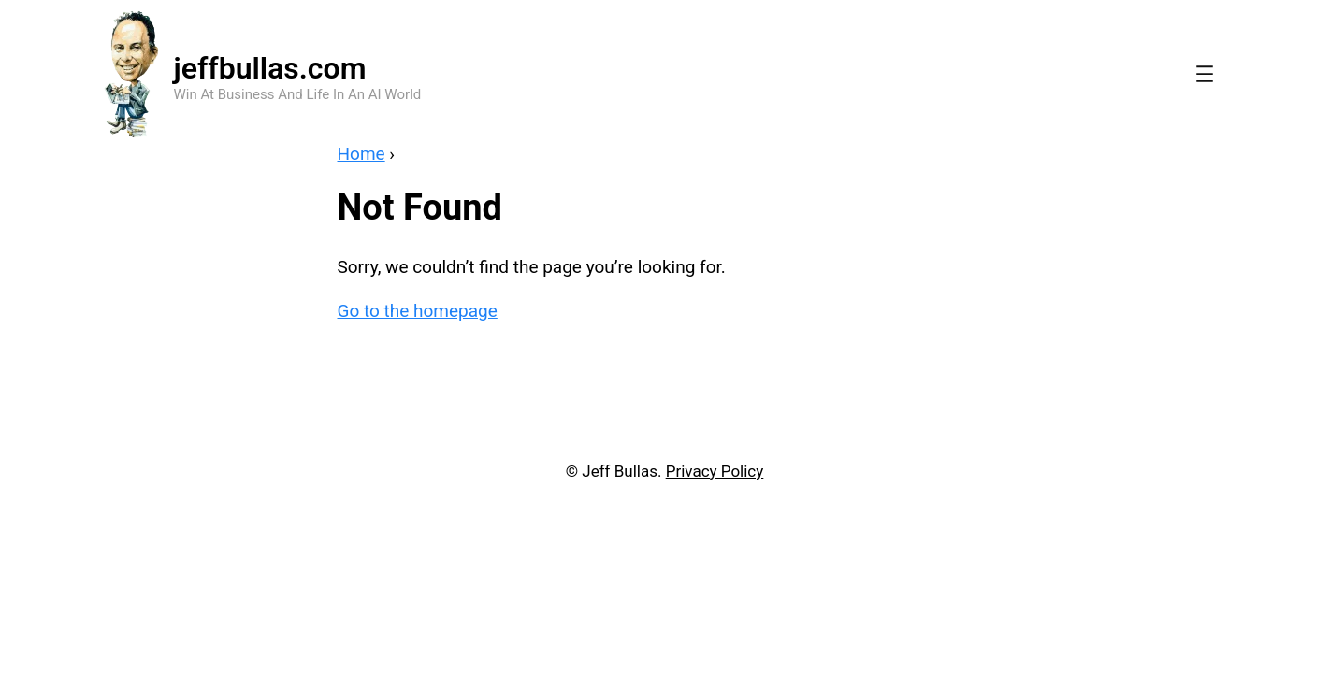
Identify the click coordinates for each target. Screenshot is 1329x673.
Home (361, 154)
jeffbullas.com (270, 68)
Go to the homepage (418, 311)
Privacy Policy (715, 471)
